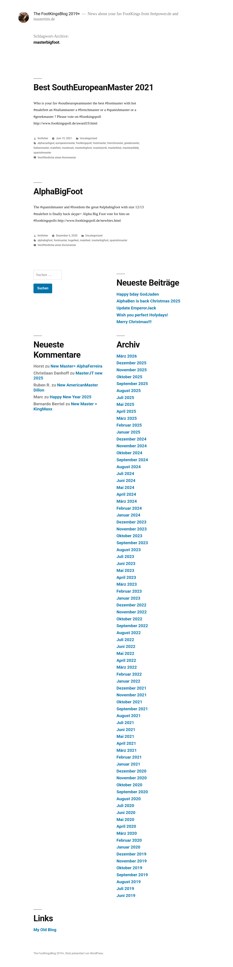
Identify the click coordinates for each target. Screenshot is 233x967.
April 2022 (126, 660)
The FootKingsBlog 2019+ (56, 13)
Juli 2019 (125, 888)
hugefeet (73, 240)
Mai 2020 (125, 819)
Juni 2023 (126, 563)
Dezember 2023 (131, 522)
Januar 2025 (128, 432)
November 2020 (132, 777)
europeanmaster (65, 143)
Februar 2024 (129, 508)
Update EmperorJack (136, 308)
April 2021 (126, 743)
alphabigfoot (45, 240)
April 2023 (126, 577)
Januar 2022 (128, 681)
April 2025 (126, 411)
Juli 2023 (125, 556)
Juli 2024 (125, 473)
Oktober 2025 (129, 376)
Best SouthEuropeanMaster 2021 (93, 87)
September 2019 (132, 874)
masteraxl (68, 147)
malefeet (55, 147)
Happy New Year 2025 (70, 396)
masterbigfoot (83, 147)
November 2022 (132, 611)
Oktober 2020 (129, 784)
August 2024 (129, 466)
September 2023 (132, 542)
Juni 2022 (126, 646)
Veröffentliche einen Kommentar (57, 157)
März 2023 (127, 584)
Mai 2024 (125, 487)
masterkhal (114, 147)
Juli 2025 (125, 397)
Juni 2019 (126, 895)
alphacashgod (46, 143)
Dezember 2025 (131, 362)
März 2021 (127, 750)
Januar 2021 (128, 764)
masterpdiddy (131, 147)
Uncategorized (88, 138)
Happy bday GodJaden (138, 294)
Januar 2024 (128, 515)
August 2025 (129, 390)
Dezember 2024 (131, 439)
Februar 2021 (129, 757)
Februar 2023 (129, 591)
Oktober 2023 (129, 535)
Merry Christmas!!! (134, 321)
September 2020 (132, 791)
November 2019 (132, 861)
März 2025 (127, 418)
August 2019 (129, 881)
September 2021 (132, 708)
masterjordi (100, 147)
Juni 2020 (126, 812)
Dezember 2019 (131, 854)
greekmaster (131, 143)
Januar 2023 (128, 598)
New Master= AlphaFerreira (76, 366)
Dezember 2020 (131, 771)
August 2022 (129, 632)
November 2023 (132, 529)
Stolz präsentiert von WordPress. (84, 953)
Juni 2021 (126, 729)
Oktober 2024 (129, 452)
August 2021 (129, 715)
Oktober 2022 (129, 618)
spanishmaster (42, 152)
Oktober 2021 (129, 701)
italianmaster (41, 147)
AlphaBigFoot (58, 191)
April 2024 (126, 494)
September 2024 (132, 459)
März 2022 (127, 667)
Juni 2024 (126, 480)
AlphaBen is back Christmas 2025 (148, 301)
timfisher (43, 138)
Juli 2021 (125, 722)
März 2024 (127, 501)
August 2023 (129, 549)
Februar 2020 (129, 840)
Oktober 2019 (129, 867)
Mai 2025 (125, 404)
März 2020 (127, 833)
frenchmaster (115, 143)
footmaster (99, 143)
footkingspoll (84, 143)
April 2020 (126, 826)
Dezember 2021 (131, 688)
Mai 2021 (125, 736)
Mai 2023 (125, 570)
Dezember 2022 (131, 605)
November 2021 (132, 694)
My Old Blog (44, 929)
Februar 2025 (129, 425)
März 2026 (127, 356)
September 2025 (132, 383)
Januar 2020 (128, 847)
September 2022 (132, 625)
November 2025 (132, 369)
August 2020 (129, 798)
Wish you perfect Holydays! (142, 314)
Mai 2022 (125, 653)
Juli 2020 (125, 805)
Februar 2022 (129, 674)
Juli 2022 (125, 639)
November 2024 (132, 445)
